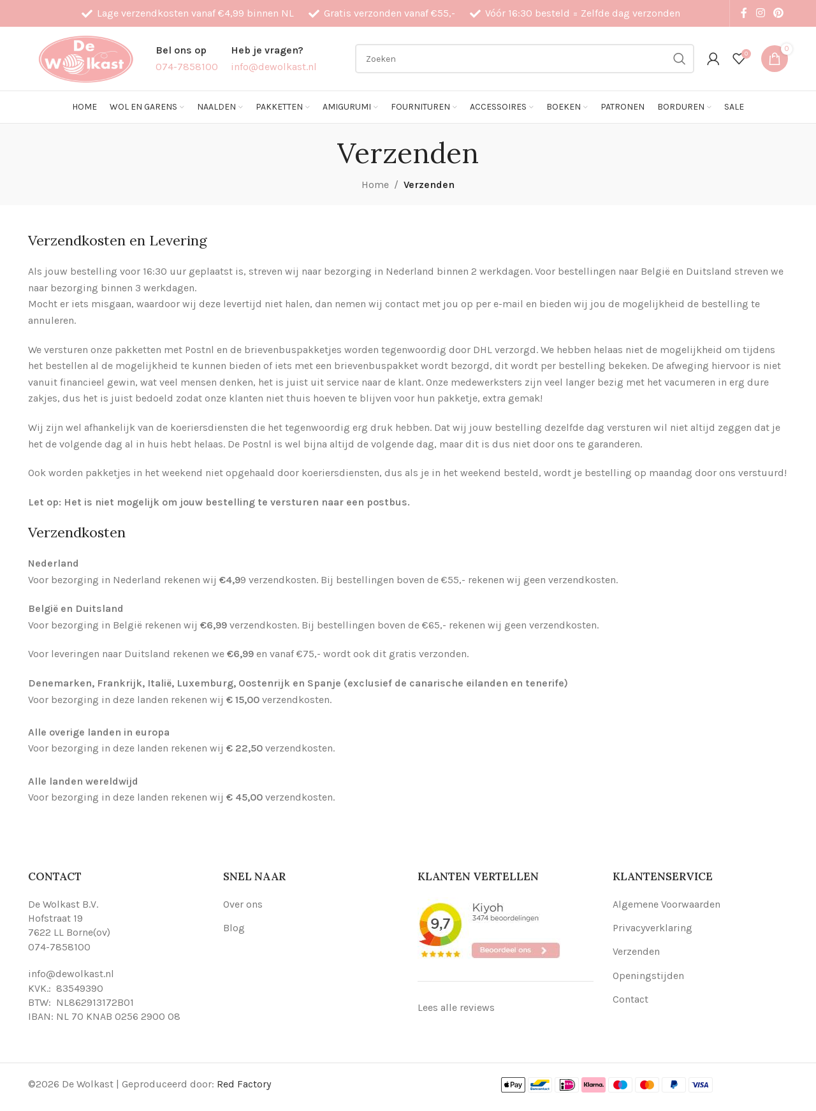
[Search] (524, 58)
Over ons (243, 904)
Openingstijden (648, 975)
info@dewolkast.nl (71, 974)
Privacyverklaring (652, 928)
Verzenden (636, 951)
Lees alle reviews (456, 1007)
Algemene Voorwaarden (666, 904)
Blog (234, 928)
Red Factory (244, 1084)
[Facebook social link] (744, 13)
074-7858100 (59, 947)
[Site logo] (85, 58)
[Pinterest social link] (778, 13)
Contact (630, 999)
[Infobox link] (187, 58)
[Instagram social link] (760, 13)
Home (375, 184)
